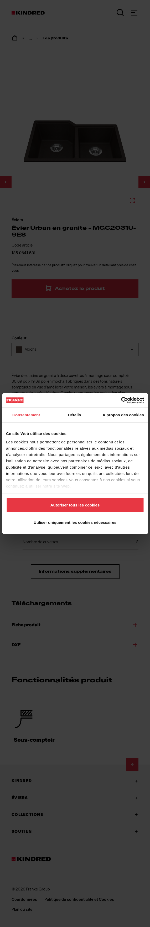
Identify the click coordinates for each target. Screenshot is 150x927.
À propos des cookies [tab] (123, 415)
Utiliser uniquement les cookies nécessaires (75, 522)
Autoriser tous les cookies (75, 505)
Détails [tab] (74, 415)
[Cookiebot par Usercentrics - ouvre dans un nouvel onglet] (121, 400)
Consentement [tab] (26, 415)
